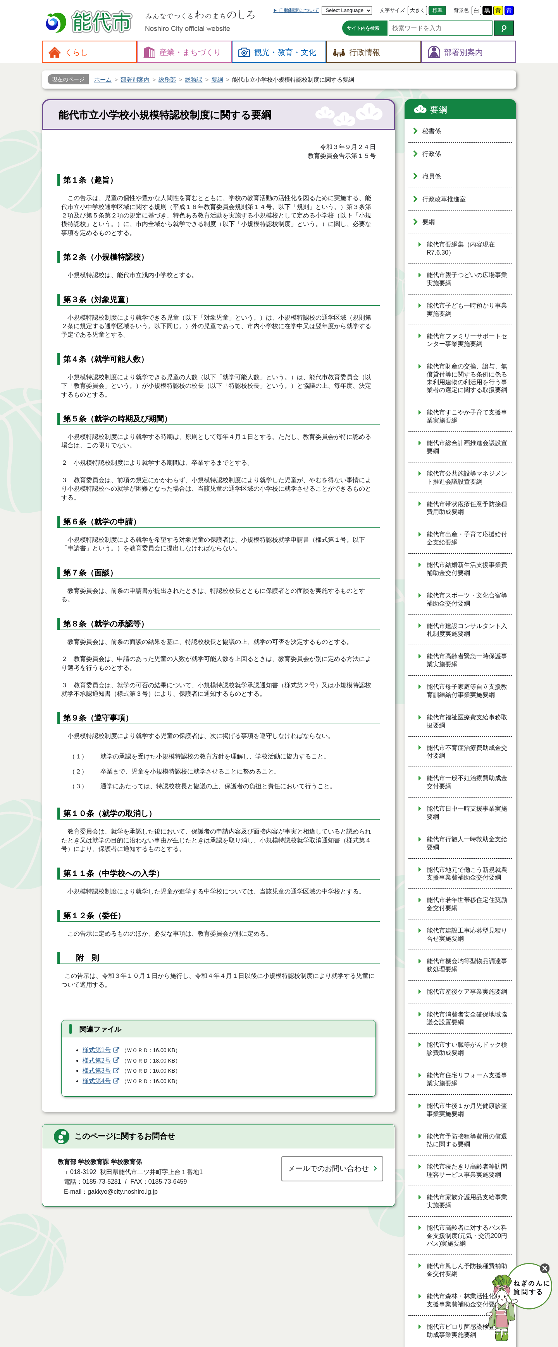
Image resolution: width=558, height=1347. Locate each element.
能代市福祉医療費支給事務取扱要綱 (467, 721)
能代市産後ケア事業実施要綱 (467, 991)
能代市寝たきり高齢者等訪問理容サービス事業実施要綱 (467, 1170)
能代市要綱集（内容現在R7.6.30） (461, 248)
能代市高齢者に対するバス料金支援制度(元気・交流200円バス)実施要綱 (467, 1235)
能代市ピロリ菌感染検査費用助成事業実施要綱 (467, 1330)
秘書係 (431, 131)
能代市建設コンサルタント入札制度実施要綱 (467, 630)
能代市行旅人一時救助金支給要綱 (467, 843)
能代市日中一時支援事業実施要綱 (467, 812)
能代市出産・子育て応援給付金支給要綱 (467, 538)
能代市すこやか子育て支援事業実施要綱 (467, 416)
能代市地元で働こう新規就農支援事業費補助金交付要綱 (467, 873)
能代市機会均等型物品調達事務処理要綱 (467, 965)
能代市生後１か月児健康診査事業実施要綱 (467, 1109)
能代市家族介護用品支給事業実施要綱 (467, 1201)
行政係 (431, 154)
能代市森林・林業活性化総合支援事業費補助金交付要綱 (467, 1300)
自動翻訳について (299, 10)
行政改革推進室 (444, 199)
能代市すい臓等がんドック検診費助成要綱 (467, 1048)
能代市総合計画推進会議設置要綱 (467, 447)
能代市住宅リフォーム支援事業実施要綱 (467, 1079)
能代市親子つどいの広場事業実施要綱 (467, 279)
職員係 (431, 176)
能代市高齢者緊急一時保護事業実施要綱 (467, 660)
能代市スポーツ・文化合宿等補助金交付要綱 (467, 599)
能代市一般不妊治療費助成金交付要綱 (467, 782)
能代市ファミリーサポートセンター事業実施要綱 (467, 340)
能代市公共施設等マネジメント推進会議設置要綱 (467, 477)
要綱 (438, 110)
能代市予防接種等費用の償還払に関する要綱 (467, 1140)
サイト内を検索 (363, 28)
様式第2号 (97, 1060)
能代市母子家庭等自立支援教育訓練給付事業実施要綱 (467, 690)
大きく (417, 10)
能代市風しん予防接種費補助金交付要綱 (467, 1270)
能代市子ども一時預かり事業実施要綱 (467, 309)
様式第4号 (97, 1081)
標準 (437, 10)
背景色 (461, 10)
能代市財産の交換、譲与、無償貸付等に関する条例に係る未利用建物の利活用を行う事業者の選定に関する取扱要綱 (467, 378)
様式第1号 (97, 1050)
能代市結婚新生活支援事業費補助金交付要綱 (467, 568)
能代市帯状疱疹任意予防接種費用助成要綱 (467, 508)
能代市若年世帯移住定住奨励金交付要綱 (467, 904)
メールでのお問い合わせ (328, 1168)
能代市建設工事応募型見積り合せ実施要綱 (467, 934)
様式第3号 (97, 1070)
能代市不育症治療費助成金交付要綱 (467, 752)
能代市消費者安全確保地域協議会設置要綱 (467, 1018)
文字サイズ (392, 10)
